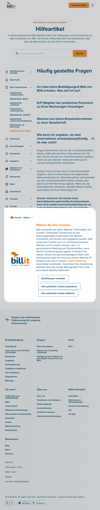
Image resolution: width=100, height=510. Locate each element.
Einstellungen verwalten (53, 278)
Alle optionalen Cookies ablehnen (58, 293)
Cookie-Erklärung (76, 261)
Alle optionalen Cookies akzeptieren (59, 286)
